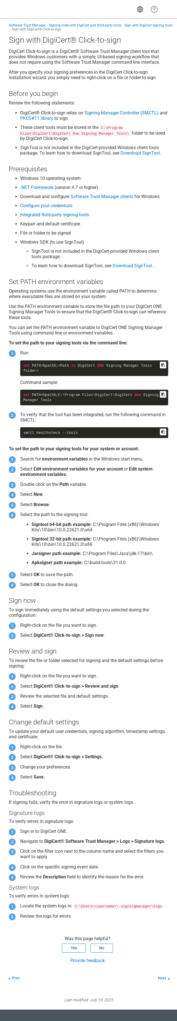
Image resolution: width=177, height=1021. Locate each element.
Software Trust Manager (27, 25)
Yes (74, 948)
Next (162, 978)
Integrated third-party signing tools (54, 214)
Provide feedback (87, 960)
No (101, 948)
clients (101, 196)
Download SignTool (140, 153)
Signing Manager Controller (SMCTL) (121, 113)
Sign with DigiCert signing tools (148, 25)
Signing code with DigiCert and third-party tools (85, 25)
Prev (16, 978)
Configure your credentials (46, 205)
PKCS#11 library (36, 118)
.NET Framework (36, 187)
